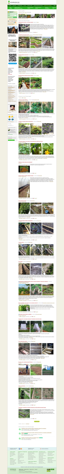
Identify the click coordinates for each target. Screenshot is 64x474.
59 (34, 383)
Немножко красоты (10, 98)
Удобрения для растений (21, 460)
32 (34, 316)
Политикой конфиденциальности (11, 24)
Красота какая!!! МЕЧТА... (23, 99)
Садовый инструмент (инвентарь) (32, 463)
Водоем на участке (41, 454)
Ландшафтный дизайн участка (42, 452)
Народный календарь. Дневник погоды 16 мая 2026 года (11, 87)
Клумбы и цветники (41, 453)
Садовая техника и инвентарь (32, 461)
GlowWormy (24, 418)
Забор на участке (41, 457)
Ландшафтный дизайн (26, 429)
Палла (24, 383)
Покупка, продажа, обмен (13, 463)
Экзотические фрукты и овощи (32, 457)
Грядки (25, 12)
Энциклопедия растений (38, 5)
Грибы (18, 459)
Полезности (11, 458)
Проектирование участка (42, 460)
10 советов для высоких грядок (24, 34)
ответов (20, 438)
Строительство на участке (38, 8)
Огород (23, 12)
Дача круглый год (50, 459)
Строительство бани (50, 455)
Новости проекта (11, 77)
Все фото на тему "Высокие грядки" (23, 18)
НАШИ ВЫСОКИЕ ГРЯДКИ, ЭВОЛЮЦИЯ (25, 220)
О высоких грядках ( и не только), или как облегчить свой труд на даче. (31, 141)
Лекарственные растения (13, 462)
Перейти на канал (12, 63)
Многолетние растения (31, 455)
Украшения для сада (41, 462)
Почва (38, 22)
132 (36, 198)
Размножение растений (21, 457)
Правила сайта (10, 80)
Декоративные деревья (31, 452)
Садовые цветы (30, 454)
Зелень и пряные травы (21, 454)
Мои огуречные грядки (22, 200)
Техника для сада (30, 462)
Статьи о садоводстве (12, 454)
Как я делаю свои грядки (23, 341)
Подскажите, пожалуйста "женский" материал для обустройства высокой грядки (32, 407)
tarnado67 (24, 316)
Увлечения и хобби (50, 461)
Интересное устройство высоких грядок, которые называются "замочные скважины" (33, 281)
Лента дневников (12, 452)
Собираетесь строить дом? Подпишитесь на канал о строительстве (12, 35)
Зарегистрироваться (12, 19)
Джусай (9, 128)
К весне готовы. (21, 242)
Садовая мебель (41, 461)
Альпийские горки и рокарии (42, 455)
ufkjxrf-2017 (24, 173)
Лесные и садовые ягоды (21, 453)
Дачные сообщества (12, 453)
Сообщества (20, 5)
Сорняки (19, 458)
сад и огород (20, 23)
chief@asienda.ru (30, 471)
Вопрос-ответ (29, 5)
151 (36, 218)
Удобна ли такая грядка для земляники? (25, 162)
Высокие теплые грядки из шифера (25, 314)
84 (35, 173)
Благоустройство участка (30, 8)
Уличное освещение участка (42, 458)
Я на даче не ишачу (39, 314)
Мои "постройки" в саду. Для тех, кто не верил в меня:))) (28, 302)
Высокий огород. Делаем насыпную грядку (26, 75)
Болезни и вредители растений (22, 462)
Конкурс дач (10, 74)
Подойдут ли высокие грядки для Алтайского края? (30, 437)
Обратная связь (21, 469)
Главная (9, 5)
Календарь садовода (12, 460)
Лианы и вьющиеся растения (31, 456)
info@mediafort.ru (36, 472)
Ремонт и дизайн (50, 453)
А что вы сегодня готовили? (11, 95)
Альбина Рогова (25, 52)
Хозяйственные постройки (51, 454)
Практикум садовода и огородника (24, 282)
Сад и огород (11, 8)
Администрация (10, 79)
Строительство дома (50, 452)
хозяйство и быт (24, 142)
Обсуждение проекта (11, 76)
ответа (20, 429)
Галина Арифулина (34, 434)
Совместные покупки (47, 5)
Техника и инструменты (47, 8)
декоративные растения (27, 435)
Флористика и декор (30, 459)
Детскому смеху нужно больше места (13, 40)
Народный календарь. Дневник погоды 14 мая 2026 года (11, 92)
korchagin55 (28, 438)
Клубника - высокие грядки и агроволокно (26, 121)
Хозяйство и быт (54, 8)
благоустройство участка (25, 342)
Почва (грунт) (19, 461)
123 (35, 359)
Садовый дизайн (41, 459)
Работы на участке (50, 458)
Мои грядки (20, 261)
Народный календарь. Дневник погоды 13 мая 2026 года (11, 97)
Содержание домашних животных (52, 460)
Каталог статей (10, 71)
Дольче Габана (25, 159)
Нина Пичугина (26, 471)
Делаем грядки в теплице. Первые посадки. (26, 175)
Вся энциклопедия (10, 134)
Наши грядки (39, 121)
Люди (9, 73)
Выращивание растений (21, 456)
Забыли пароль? (10, 17)
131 (36, 159)
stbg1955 (24, 218)
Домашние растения (30, 458)
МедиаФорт (14, 470)
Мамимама (32, 429)
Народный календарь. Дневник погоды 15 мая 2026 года (11, 90)
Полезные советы (12, 464)
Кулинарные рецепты (50, 462)
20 (35, 73)
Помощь (9, 81)
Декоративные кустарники (27, 434)
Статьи (25, 5)
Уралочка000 (24, 300)
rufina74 (24, 73)
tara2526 (24, 359)
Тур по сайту (10, 78)
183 (35, 418)
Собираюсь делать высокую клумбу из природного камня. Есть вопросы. (33, 428)
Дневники (14, 5)
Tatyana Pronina (25, 32)
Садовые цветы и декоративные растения (18, 8)
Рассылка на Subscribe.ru (45, 448)
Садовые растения (20, 455)
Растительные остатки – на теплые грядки (26, 22)
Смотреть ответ (10, 138)
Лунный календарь (12, 461)
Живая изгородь (41, 456)
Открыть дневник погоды (11, 121)
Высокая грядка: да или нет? (23, 54)
